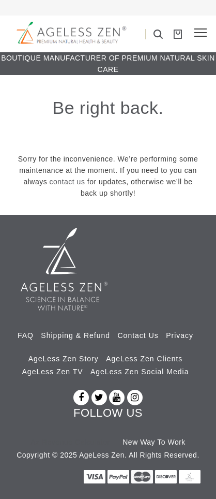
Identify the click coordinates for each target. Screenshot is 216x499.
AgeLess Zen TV (52, 372)
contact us (67, 182)
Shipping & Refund (75, 335)
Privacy (179, 335)
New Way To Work (154, 442)
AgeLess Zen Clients (144, 359)
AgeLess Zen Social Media (139, 372)
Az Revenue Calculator (70, 442)
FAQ (26, 335)
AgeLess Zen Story (63, 359)
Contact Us (138, 335)
